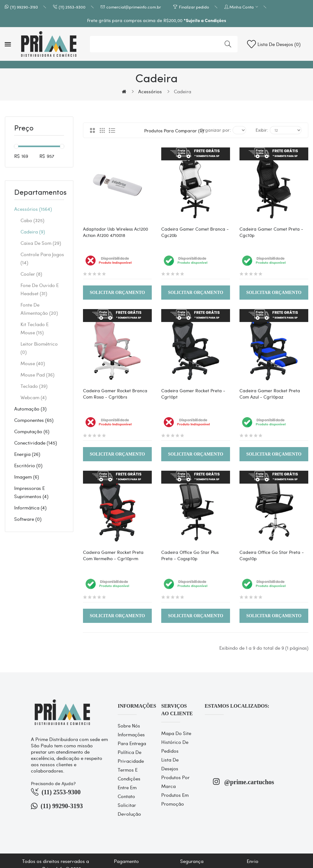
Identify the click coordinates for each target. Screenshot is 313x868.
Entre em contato (127, 792)
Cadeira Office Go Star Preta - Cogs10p (271, 555)
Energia (27, 454)
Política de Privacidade (131, 756)
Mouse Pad (37, 374)
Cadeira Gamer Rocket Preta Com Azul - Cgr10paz (269, 393)
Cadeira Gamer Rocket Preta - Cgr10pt (193, 393)
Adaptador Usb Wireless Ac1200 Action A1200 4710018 (115, 232)
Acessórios (150, 91)
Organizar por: (215, 130)
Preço (23, 128)
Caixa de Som (41, 242)
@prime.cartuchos (243, 781)
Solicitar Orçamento (117, 292)
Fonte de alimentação (39, 308)
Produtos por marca (175, 782)
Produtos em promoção (175, 799)
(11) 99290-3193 (24, 7)
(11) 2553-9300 (72, 7)
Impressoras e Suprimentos (31, 492)
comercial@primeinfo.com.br (133, 7)
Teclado (34, 385)
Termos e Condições (129, 774)
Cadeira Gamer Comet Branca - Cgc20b (195, 232)
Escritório (28, 465)
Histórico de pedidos (174, 746)
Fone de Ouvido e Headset (40, 289)
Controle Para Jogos (42, 258)
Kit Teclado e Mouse (35, 328)
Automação (30, 408)
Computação (31, 431)
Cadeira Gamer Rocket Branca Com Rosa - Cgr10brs (115, 393)
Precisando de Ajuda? (53, 783)
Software (27, 518)
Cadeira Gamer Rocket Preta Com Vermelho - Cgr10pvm (113, 555)
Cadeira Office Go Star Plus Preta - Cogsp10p (190, 555)
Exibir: (262, 130)
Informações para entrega (132, 739)
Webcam (33, 397)
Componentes (33, 420)
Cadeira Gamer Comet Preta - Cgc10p (271, 232)
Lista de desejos (170, 764)
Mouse (33, 363)
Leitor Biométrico (39, 347)
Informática (30, 507)
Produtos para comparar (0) (167, 130)
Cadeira (182, 91)
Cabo (32, 220)
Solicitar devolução (129, 809)
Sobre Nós (129, 725)
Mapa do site (176, 733)
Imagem (26, 476)
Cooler (31, 273)
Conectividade (35, 442)
